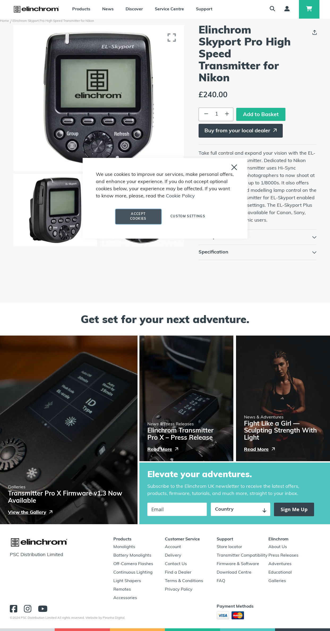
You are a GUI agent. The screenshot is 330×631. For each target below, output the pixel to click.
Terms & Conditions (184, 581)
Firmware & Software (238, 564)
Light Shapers (127, 581)
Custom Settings (187, 216)
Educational (280, 572)
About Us (277, 547)
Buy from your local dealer (237, 131)
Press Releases (283, 555)
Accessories (125, 598)
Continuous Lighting (133, 572)
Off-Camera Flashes (133, 564)
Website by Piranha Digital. (105, 618)
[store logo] (36, 9)
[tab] (258, 237)
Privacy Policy (178, 589)
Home (4, 21)
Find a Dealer (178, 572)
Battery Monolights (132, 555)
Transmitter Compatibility (242, 555)
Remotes (122, 589)
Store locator (229, 547)
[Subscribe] (294, 509)
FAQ (221, 581)
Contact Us (176, 564)
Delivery (173, 555)
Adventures (280, 564)
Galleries (277, 581)
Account (173, 547)
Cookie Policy (180, 196)
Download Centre (234, 572)
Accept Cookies (138, 217)
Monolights (124, 547)
